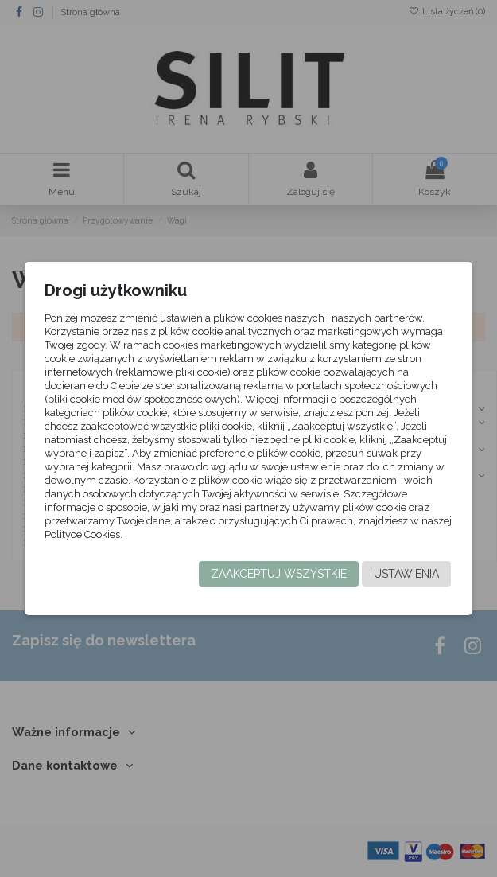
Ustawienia (406, 573)
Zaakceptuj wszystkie (279, 573)
